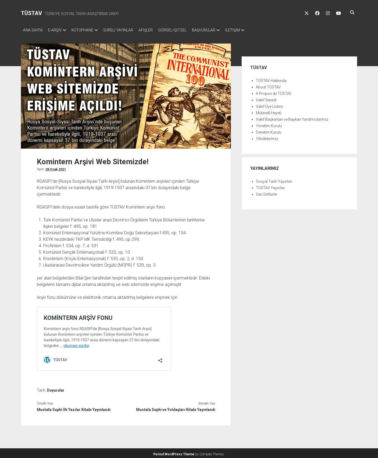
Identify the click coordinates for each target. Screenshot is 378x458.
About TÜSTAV (268, 85)
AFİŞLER (156, 30)
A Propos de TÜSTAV (274, 92)
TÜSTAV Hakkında (271, 79)
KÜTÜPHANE (88, 30)
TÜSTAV (31, 13)
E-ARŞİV (57, 30)
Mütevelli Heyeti (268, 111)
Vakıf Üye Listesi (269, 105)
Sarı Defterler (266, 193)
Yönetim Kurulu (269, 124)
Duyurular (55, 389)
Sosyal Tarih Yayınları (274, 180)
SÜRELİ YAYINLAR (126, 30)
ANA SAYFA (33, 30)
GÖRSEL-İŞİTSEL (186, 30)
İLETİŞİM (251, 30)
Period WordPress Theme (173, 453)
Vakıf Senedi (266, 98)
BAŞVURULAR (219, 30)
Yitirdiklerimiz (267, 137)
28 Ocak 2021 (55, 168)
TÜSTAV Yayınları (270, 186)
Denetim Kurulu (268, 130)
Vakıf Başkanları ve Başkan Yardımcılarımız (292, 118)
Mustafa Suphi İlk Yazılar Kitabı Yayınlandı (74, 408)
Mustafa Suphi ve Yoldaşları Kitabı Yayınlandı (175, 408)
